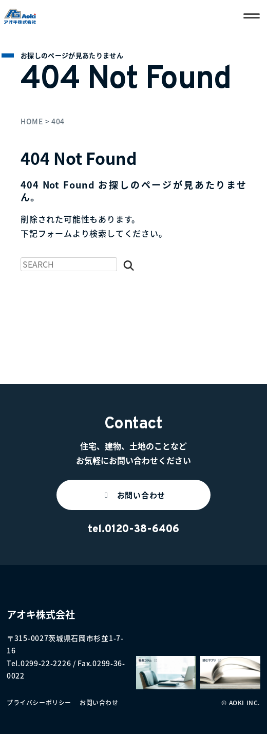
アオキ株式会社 (41, 614)
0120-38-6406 (142, 529)
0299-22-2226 (46, 663)
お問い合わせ (99, 702)
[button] (133, 495)
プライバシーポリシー (39, 702)
